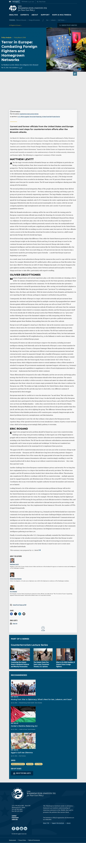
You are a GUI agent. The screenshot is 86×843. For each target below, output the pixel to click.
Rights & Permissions (34, 840)
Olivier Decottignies (22, 65)
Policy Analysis (6, 37)
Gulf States (61, 20)
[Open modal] (68, 25)
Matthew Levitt (8, 65)
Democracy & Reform (18, 764)
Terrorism (30, 764)
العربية (20, 67)
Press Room (15, 817)
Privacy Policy (22, 840)
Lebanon (53, 20)
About (35, 15)
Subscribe (15, 819)
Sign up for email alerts (22, 773)
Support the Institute (58, 823)
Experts (25, 15)
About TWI (46, 823)
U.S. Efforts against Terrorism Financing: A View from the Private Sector (39, 116)
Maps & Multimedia (61, 15)
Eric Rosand (34, 65)
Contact (14, 816)
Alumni (69, 823)
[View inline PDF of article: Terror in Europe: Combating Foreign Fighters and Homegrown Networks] (43, 605)
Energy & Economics (34, 20)
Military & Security (21, 20)
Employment (12, 840)
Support (45, 15)
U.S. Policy (38, 764)
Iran (47, 20)
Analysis (13, 15)
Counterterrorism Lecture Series (28, 114)
